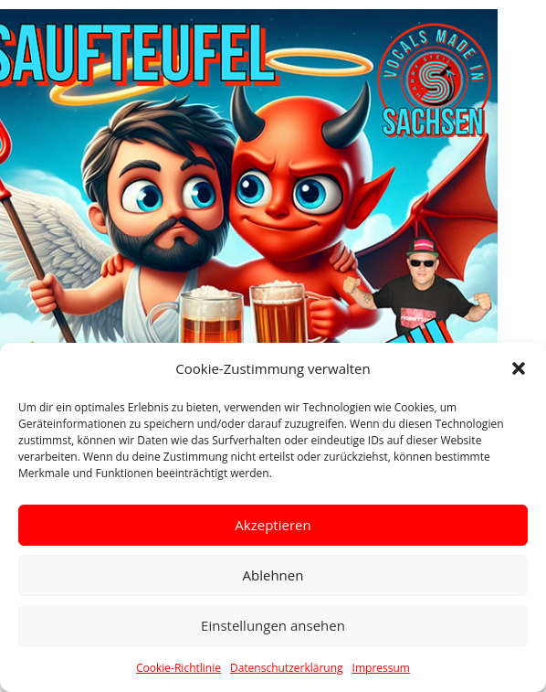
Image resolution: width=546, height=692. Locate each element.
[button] (518, 368)
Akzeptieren (272, 525)
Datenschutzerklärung (286, 668)
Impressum (381, 668)
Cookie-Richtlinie (178, 668)
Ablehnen (273, 575)
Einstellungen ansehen (273, 625)
